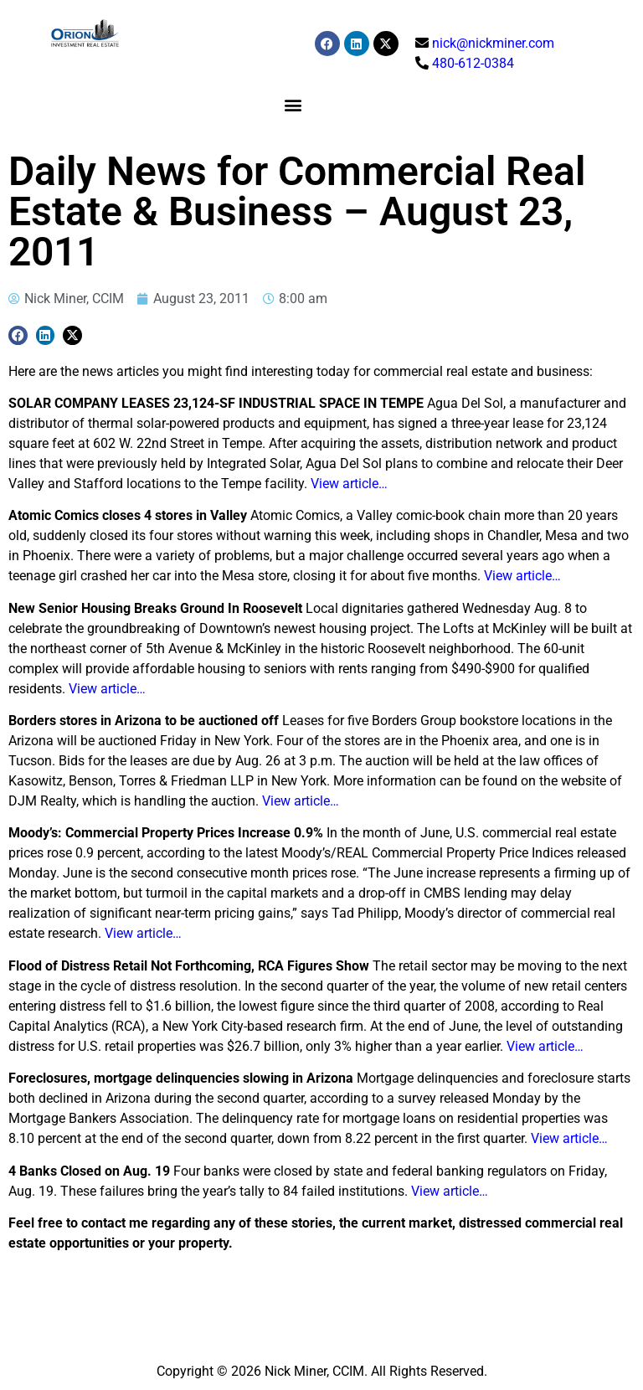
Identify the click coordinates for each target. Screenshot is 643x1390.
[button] (292, 104)
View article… (349, 484)
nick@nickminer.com (493, 43)
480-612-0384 (473, 63)
